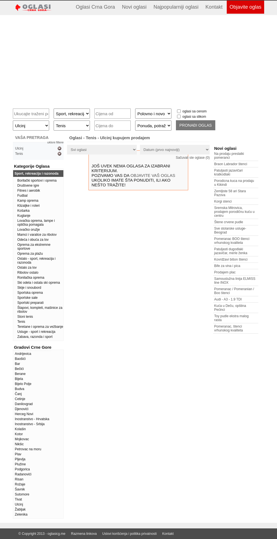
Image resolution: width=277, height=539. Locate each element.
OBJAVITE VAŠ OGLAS (152, 175)
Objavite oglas (245, 7)
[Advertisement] (138, 60)
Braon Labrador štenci (230, 164)
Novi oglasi (134, 7)
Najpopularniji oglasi (176, 7)
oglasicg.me (56, 534)
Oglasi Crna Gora (95, 7)
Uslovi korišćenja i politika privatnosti (129, 534)
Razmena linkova (84, 534)
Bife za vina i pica (227, 266)
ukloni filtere (55, 142)
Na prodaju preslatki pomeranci (229, 156)
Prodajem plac (225, 272)
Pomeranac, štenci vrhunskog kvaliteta (228, 328)
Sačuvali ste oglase (193, 158)
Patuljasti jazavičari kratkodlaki (228, 172)
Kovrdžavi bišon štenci (230, 259)
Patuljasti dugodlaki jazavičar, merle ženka (230, 251)
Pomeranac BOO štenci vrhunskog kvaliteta (231, 241)
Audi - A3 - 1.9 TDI (228, 299)
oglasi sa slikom (194, 117)
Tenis (19, 154)
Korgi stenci (223, 201)
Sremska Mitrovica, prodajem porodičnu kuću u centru (234, 212)
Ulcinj (19, 148)
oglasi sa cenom (194, 111)
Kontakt (214, 7)
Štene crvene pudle (228, 222)
